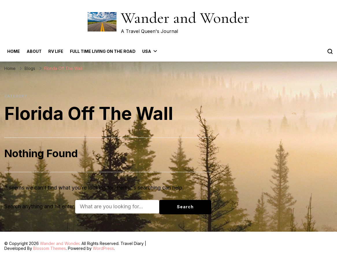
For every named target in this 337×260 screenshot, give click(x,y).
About (34, 51)
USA (146, 51)
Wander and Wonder (185, 17)
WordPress (103, 248)
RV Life (55, 51)
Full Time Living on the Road (103, 51)
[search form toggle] (330, 51)
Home (13, 51)
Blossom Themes (49, 248)
